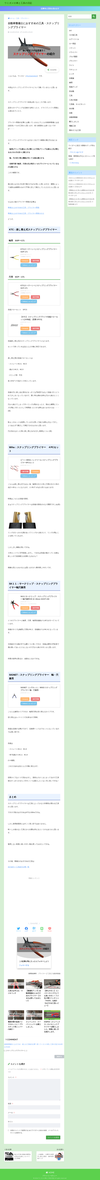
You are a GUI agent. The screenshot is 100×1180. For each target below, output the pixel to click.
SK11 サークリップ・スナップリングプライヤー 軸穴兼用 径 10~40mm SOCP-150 (38, 597)
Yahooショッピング (30, 265)
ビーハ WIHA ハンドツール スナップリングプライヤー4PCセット (39, 461)
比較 (70, 113)
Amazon (26, 260)
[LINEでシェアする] (41, 929)
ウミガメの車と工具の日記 (18, 3)
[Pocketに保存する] (50, 929)
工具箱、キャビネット (77, 104)
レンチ (71, 74)
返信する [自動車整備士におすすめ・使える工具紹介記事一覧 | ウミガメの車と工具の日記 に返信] (59, 1056)
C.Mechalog (74, 163)
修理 (70, 83)
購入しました (74, 122)
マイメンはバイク (76, 152)
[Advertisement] (34, 898)
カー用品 (72, 44)
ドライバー (73, 52)
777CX (77, 186)
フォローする (24, 965)
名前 (10, 1103)
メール (11, 1112)
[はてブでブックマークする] (34, 929)
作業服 (71, 78)
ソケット (72, 48)
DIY (70, 31)
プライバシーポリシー (49, 1175)
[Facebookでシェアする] (26, 929)
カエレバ (29, 254)
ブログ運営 (73, 57)
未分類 (71, 109)
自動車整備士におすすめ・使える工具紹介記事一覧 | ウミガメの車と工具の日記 (31, 1044)
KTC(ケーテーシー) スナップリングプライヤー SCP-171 (38, 286)
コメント (12, 1077)
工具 (49, 973)
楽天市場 (36, 260)
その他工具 (73, 35)
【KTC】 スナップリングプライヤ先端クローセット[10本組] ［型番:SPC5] (39, 318)
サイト (10, 1121)
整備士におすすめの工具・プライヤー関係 (23, 207)
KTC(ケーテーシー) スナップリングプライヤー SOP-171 (38, 250)
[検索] (94, 16)
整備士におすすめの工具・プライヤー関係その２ (26, 213)
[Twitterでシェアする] (18, 929)
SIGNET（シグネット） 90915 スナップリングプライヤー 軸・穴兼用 (38, 688)
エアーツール (74, 39)
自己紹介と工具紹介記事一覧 (18, 867)
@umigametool (31, 76)
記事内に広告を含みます (50, 9)
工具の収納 (73, 100)
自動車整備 (56, 973)
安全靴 (71, 91)
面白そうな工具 (75, 130)
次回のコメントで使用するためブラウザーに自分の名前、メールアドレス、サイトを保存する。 (35, 1131)
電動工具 (72, 126)
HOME (50, 1172)
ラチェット (73, 70)
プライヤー (42, 973)
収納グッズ (73, 87)
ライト (71, 65)
